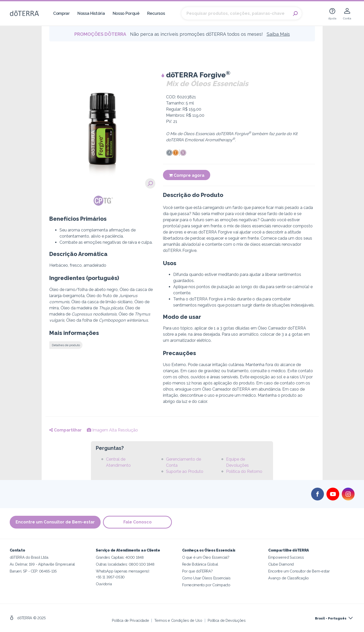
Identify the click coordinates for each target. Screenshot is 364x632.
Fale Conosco (137, 522)
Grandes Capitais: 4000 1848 (120, 557)
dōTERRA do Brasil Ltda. (29, 557)
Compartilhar (65, 430)
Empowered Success (286, 557)
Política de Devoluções (227, 620)
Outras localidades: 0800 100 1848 (125, 564)
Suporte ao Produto (184, 471)
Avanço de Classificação (288, 578)
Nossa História (91, 13)
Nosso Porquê (126, 13)
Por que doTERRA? (197, 571)
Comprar (61, 13)
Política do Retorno (244, 471)
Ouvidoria (104, 584)
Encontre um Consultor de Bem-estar (55, 522)
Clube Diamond (281, 564)
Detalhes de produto (66, 345)
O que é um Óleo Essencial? (205, 557)
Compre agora (186, 175)
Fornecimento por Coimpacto (206, 585)
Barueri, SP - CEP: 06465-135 (33, 571)
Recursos (156, 13)
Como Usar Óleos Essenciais (206, 578)
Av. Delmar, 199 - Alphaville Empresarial (42, 564)
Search (295, 13)
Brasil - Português (330, 618)
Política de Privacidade (130, 620)
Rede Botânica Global (200, 564)
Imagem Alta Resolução (112, 430)
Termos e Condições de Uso (178, 620)
